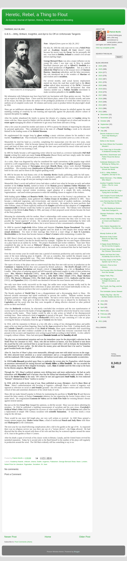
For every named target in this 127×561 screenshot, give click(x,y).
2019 (100, 89)
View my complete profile (105, 48)
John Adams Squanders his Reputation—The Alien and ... (111, 228)
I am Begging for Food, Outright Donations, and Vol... (110, 281)
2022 (100, 79)
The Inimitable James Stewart (111, 291)
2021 (100, 82)
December (104, 114)
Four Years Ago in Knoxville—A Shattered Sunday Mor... (111, 150)
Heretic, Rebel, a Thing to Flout (37, 14)
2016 (100, 98)
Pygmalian (28, 464)
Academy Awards (16, 462)
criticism (27, 462)
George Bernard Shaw (67, 462)
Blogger (77, 552)
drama (33, 462)
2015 (100, 102)
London (84, 462)
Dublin (39, 462)
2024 (100, 72)
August (103, 127)
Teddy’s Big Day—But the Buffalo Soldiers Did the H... (111, 296)
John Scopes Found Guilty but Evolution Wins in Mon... (111, 197)
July (102, 131)
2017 (100, 95)
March (103, 311)
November (104, 118)
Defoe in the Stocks (107, 141)
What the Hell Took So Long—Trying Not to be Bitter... (111, 191)
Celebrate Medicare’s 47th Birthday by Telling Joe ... (110, 163)
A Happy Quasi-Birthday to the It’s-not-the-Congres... (110, 245)
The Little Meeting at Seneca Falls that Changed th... (111, 209)
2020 (100, 85)
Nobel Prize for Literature (13, 464)
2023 (100, 76)
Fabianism (54, 462)
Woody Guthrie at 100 (108, 233)
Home (48, 536)
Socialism (36, 464)
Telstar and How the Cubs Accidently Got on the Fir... (111, 255)
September (104, 124)
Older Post (84, 536)
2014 (100, 105)
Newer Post (10, 536)
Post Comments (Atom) (23, 542)
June (102, 301)
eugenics (46, 462)
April (102, 307)
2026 (100, 66)
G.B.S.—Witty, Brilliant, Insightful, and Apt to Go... (110, 173)
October (103, 121)
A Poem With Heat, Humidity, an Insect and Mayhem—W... (111, 221)
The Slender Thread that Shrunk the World (109, 168)
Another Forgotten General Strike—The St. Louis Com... (110, 185)
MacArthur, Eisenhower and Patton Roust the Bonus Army (110, 157)
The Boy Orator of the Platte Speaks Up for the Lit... (110, 261)
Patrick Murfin (115, 32)
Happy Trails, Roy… (107, 276)
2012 (100, 112)
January (103, 317)
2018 (100, 92)
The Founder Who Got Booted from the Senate (111, 271)
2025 (100, 69)
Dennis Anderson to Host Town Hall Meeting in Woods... (109, 135)
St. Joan (44, 464)
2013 (100, 108)
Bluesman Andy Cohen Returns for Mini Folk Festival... (109, 239)
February (104, 314)
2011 (100, 321)
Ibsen (78, 462)
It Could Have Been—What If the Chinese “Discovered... (111, 250)
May (102, 304)
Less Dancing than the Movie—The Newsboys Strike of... (111, 203)
